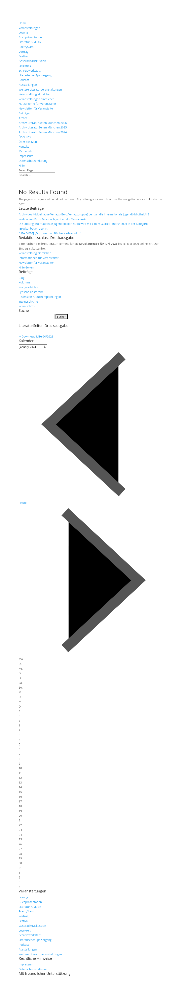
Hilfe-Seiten (26, 267)
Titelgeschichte (28, 301)
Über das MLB (28, 142)
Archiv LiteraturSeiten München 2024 (43, 132)
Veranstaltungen (29, 28)
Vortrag (23, 51)
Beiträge (24, 113)
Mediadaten (26, 151)
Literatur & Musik (30, 42)
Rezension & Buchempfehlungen (40, 297)
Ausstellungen (28, 85)
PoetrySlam (26, 47)
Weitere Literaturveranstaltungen (40, 89)
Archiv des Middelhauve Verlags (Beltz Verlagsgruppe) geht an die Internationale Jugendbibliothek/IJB (84, 214)
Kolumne (24, 282)
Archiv (23, 118)
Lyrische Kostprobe (31, 292)
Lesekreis (25, 66)
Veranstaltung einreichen (35, 94)
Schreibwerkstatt (30, 70)
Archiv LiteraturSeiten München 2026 (43, 123)
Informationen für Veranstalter (38, 258)
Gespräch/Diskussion (32, 61)
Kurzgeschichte (28, 287)
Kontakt (24, 146)
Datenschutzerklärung (33, 161)
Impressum (26, 156)
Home (23, 23)
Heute (23, 503)
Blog (21, 278)
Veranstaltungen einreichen (37, 99)
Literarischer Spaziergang (35, 75)
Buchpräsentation (30, 37)
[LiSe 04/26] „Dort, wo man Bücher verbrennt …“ (50, 233)
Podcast (24, 80)
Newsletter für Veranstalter (36, 108)
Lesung (23, 32)
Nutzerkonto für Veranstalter (37, 104)
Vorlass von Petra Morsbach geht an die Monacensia (52, 219)
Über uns (25, 137)
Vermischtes (27, 306)
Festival (23, 56)
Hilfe (22, 165)
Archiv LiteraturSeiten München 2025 (43, 127)
